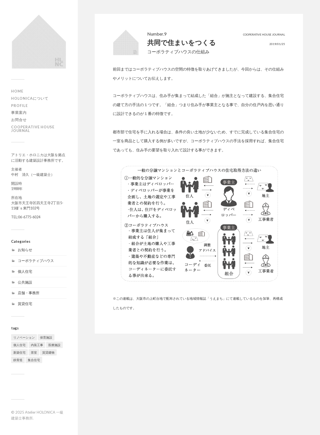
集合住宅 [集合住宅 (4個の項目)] (34, 360)
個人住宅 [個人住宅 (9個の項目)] (19, 345)
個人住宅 (25, 271)
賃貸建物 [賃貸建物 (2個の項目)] (48, 352)
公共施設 (25, 282)
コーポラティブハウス (36, 260)
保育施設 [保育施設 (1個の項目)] (46, 337)
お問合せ (19, 120)
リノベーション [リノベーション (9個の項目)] (24, 337)
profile (19, 105)
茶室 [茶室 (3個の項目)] (34, 352)
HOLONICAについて (29, 98)
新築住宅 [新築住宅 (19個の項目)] (19, 352)
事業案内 (19, 112)
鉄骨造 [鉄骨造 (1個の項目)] (17, 360)
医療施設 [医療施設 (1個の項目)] (54, 345)
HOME (17, 91)
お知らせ (25, 250)
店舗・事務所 (28, 293)
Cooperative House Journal (32, 129)
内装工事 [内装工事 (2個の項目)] (37, 345)
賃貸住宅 (25, 303)
